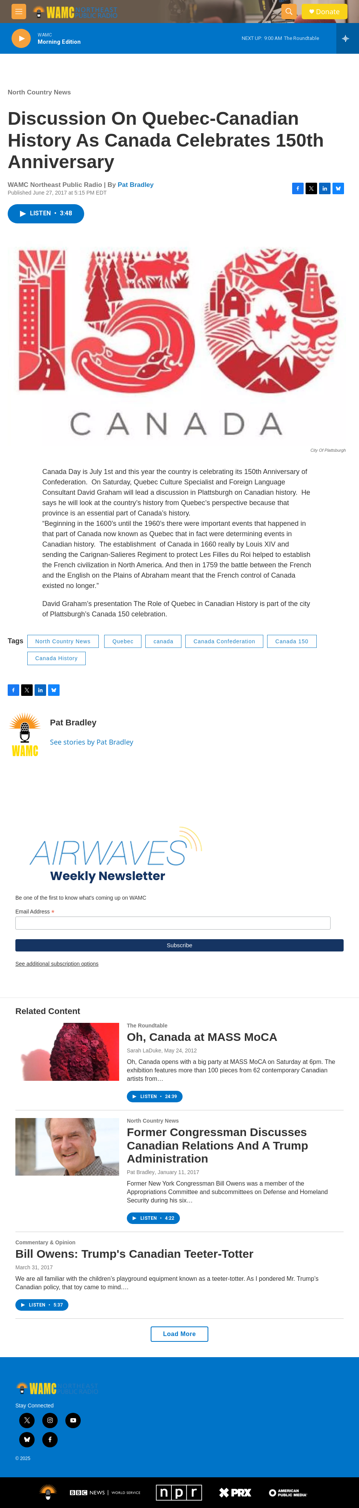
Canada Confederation (224, 641)
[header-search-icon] (289, 11)
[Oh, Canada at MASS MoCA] (67, 1051)
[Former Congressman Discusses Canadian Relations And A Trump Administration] (67, 1147)
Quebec (122, 641)
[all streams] (347, 38)
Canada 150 (291, 641)
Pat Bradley (136, 184)
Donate (328, 12)
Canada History (56, 658)
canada (163, 641)
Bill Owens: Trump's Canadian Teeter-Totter (134, 1253)
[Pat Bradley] (25, 734)
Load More (179, 1334)
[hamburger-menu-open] (19, 11)
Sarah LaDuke (144, 1050)
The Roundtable (147, 1025)
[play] (21, 38)
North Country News (39, 92)
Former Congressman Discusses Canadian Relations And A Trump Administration (217, 1145)
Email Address (35, 911)
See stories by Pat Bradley (91, 742)
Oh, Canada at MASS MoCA (202, 1037)
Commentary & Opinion (45, 1242)
